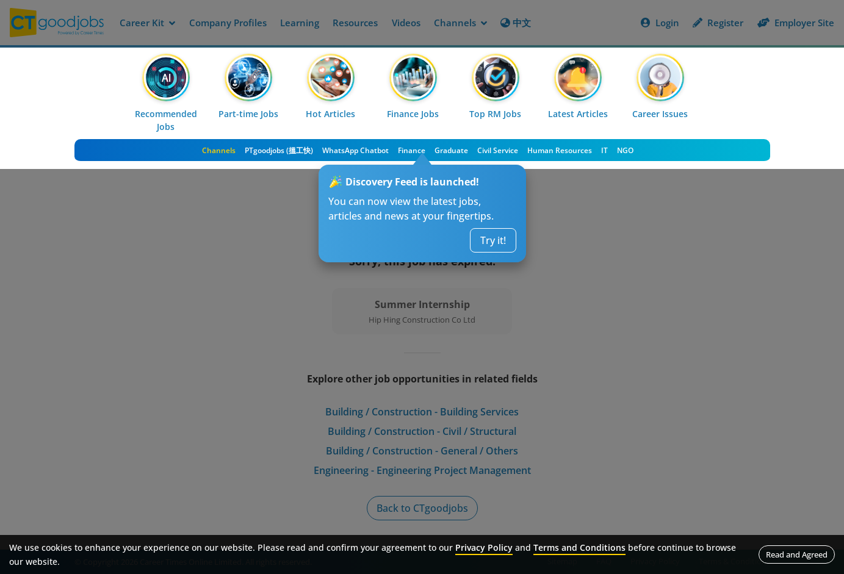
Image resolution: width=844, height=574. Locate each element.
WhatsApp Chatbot (355, 150)
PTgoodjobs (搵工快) (279, 150)
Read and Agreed (797, 554)
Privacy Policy (484, 547)
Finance (411, 150)
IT (604, 150)
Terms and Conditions (579, 547)
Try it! (493, 240)
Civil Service (497, 150)
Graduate (451, 150)
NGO (625, 150)
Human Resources (559, 150)
